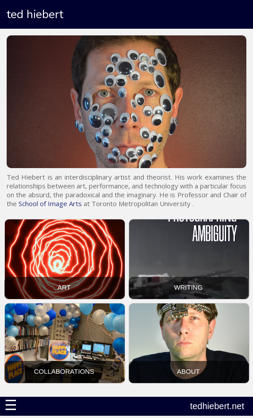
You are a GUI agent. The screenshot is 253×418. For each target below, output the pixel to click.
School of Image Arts (50, 203)
